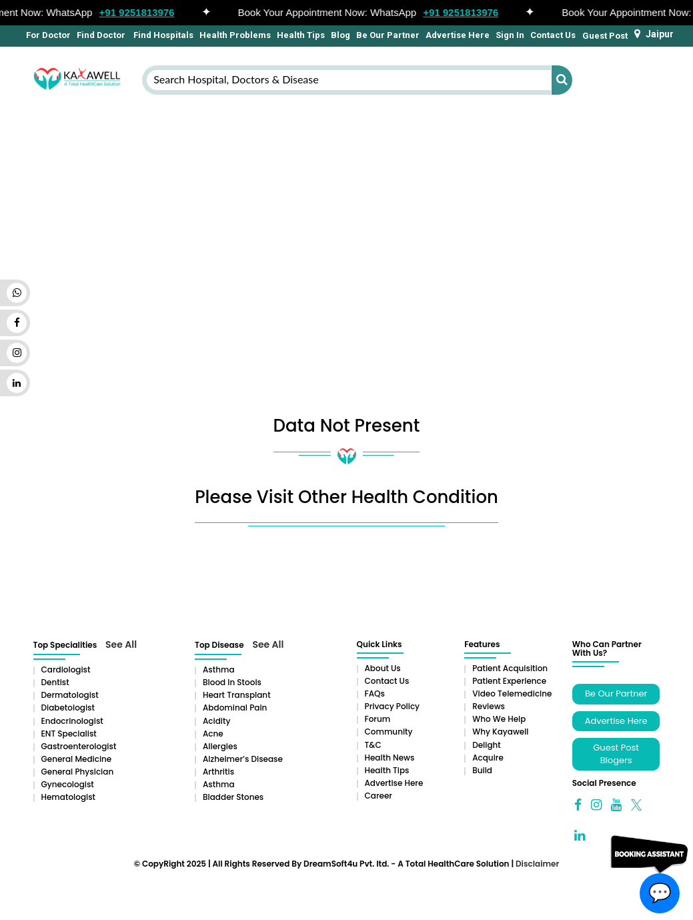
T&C (373, 745)
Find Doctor (101, 35)
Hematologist (68, 797)
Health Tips (301, 35)
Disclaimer (537, 863)
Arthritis (218, 771)
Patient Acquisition (510, 668)
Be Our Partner (388, 35)
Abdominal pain (235, 707)
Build (482, 770)
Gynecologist (67, 784)
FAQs (375, 693)
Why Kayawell (500, 731)
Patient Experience (509, 680)
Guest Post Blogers (616, 754)
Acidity (216, 721)
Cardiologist (66, 669)
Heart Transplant (237, 695)
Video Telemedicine (512, 693)
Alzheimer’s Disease (243, 759)
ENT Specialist (69, 733)
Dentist (55, 682)
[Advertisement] (346, 204)
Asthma (219, 669)
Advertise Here (458, 35)
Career (378, 795)
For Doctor (47, 35)
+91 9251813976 (140, 12)
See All (121, 644)
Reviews (488, 706)
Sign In (510, 35)
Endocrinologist (72, 721)
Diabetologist (68, 707)
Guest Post (605, 36)
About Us (383, 668)
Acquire (488, 757)
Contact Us (553, 35)
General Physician (77, 771)
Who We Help (499, 719)
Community (389, 731)
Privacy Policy (392, 706)
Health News (390, 757)
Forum (378, 719)
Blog (340, 35)
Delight (486, 745)
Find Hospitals (162, 35)
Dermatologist (70, 695)
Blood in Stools (232, 682)
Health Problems (235, 35)
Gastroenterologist (79, 746)
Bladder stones (233, 797)
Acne (213, 733)
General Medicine (76, 759)
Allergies (220, 746)
